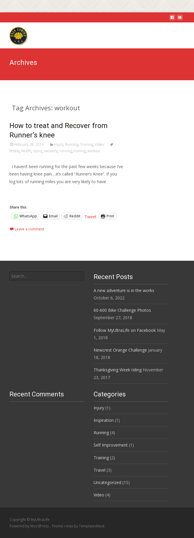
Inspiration (104, 420)
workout (93, 150)
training (80, 150)
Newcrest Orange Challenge (120, 350)
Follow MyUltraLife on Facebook (125, 330)
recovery (51, 150)
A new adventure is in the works (124, 290)
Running (71, 144)
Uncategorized (107, 482)
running (65, 150)
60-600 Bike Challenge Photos (122, 310)
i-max (69, 526)
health (26, 150)
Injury (58, 144)
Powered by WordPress (29, 526)
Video (99, 144)
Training (86, 144)
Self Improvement (111, 445)
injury (37, 150)
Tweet (90, 216)
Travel (99, 470)
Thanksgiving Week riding (118, 370)
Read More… (22, 192)
